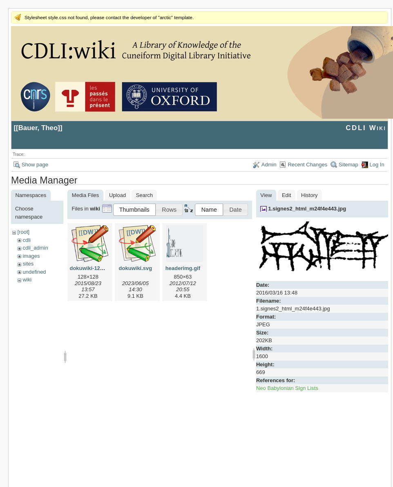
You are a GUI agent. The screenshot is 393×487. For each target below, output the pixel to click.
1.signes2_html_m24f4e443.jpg (307, 209)
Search (144, 195)
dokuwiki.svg (135, 268)
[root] (23, 232)
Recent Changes (307, 165)
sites (27, 264)
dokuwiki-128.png (91, 268)
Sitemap (348, 165)
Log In (377, 165)
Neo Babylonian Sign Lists (287, 388)
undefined (34, 272)
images (31, 256)
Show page (35, 165)
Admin (269, 165)
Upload (117, 195)
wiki (26, 280)
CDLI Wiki (366, 128)
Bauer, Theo (38, 128)
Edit (286, 195)
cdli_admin (35, 248)
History (309, 195)
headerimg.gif (182, 268)
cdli (26, 240)
